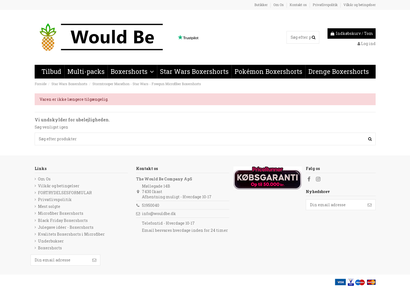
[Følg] (369, 205)
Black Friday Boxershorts (63, 220)
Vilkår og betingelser (359, 4)
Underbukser (51, 241)
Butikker (261, 4)
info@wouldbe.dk (159, 213)
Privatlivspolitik (326, 4)
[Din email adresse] (335, 205)
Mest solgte (49, 206)
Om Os (279, 4)
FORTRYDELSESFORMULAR (65, 192)
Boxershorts (50, 247)
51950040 (150, 205)
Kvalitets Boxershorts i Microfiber (71, 234)
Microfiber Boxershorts (60, 213)
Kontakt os (299, 4)
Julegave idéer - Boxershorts (65, 227)
